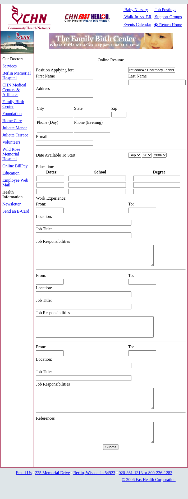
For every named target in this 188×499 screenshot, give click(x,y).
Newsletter (11, 204)
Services (9, 66)
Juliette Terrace (15, 135)
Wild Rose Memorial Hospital (11, 154)
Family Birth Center (13, 104)
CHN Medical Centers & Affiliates (14, 90)
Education (11, 173)
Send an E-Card (15, 211)
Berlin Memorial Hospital (16, 75)
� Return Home (168, 24)
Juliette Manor (14, 128)
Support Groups (168, 17)
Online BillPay (15, 166)
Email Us (24, 488)
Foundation (12, 113)
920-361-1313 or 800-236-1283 (145, 488)
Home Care (12, 120)
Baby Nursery (135, 9)
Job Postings (165, 9)
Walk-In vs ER (137, 17)
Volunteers (11, 142)
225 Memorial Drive (52, 488)
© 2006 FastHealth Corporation (149, 495)
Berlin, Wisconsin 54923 (94, 488)
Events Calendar (137, 24)
